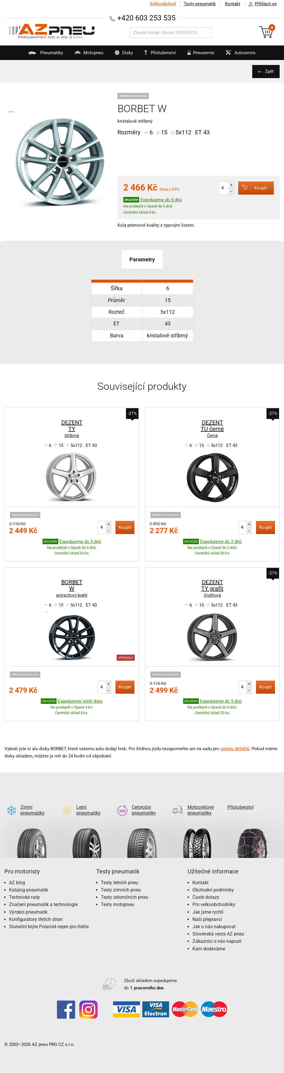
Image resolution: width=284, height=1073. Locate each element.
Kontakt (232, 3)
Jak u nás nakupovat (214, 926)
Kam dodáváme (208, 949)
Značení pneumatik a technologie (43, 904)
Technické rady (24, 897)
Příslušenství (160, 52)
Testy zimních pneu (121, 890)
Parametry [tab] (142, 259)
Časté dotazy (205, 897)
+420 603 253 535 (146, 18)
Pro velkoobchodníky (213, 904)
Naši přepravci (207, 919)
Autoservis (237, 55)
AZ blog (17, 882)
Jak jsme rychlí (207, 912)
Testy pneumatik (200, 3)
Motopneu (86, 55)
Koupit (252, 187)
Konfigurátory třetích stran (36, 919)
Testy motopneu (117, 904)
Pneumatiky (43, 55)
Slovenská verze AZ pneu (218, 934)
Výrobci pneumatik (28, 912)
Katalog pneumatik (28, 890)
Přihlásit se (261, 4)
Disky (121, 55)
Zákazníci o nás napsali (216, 941)
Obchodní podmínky (213, 890)
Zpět (269, 71)
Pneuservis (198, 55)
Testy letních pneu (119, 882)
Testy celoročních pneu (124, 897)
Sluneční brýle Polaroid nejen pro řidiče (49, 926)
